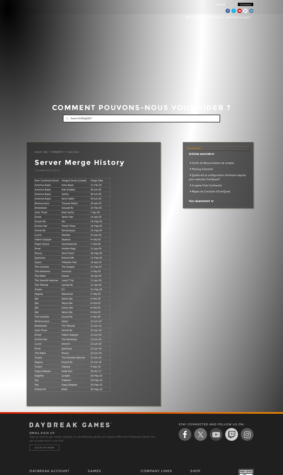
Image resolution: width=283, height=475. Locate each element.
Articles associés (201, 154)
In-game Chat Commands (207, 185)
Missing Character (202, 169)
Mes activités (215, 17)
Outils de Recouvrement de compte (213, 163)
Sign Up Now (44, 447)
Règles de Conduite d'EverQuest (211, 191)
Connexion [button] (245, 4)
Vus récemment (201, 201)
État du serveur (195, 17)
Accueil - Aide (41, 151)
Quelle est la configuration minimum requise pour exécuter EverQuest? (217, 177)
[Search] (141, 118)
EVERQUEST (57, 151)
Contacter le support (238, 17)
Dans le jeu (73, 151)
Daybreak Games (47, 11)
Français (221, 4)
